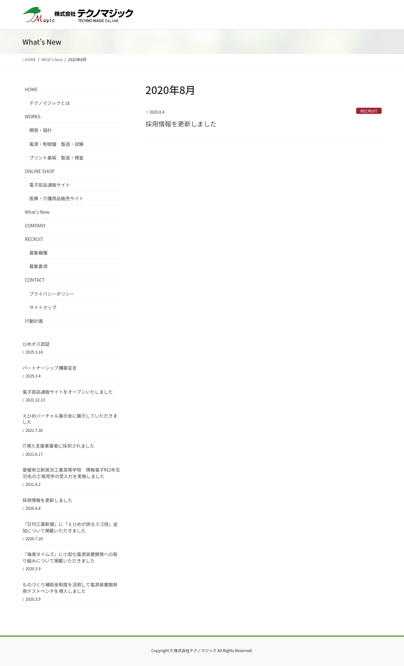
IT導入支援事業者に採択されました (59, 445)
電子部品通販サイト (49, 184)
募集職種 (38, 252)
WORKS (33, 116)
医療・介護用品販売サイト (56, 198)
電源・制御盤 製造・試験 (56, 144)
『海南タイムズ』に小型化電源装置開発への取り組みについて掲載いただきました (70, 557)
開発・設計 (40, 130)
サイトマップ (43, 307)
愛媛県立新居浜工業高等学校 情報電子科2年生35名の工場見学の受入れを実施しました (71, 472)
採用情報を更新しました (181, 123)
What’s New (37, 212)
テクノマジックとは (49, 103)
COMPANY (35, 225)
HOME (31, 89)
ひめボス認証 (36, 344)
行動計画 (34, 321)
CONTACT (35, 280)
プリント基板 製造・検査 (56, 157)
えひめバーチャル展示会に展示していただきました (70, 418)
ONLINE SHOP (40, 171)
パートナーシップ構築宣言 (50, 368)
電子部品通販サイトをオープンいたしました (68, 391)
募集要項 (38, 266)
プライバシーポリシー (52, 293)
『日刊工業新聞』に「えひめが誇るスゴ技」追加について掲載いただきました (70, 527)
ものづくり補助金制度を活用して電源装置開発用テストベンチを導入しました (70, 587)
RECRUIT (368, 111)
